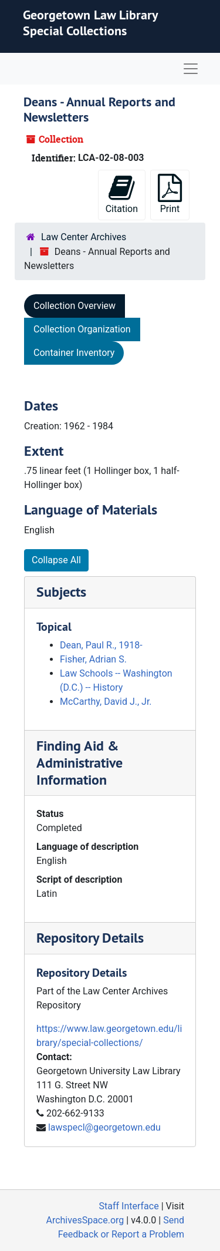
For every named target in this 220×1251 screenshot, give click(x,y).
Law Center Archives (83, 237)
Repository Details (90, 938)
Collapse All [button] (56, 560)
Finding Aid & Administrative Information (79, 763)
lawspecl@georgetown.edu (104, 1127)
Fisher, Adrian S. (93, 659)
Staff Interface (129, 1206)
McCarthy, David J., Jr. (106, 701)
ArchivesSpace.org (85, 1220)
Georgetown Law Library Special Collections (90, 22)
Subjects (61, 592)
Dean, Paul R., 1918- (101, 645)
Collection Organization (82, 329)
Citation (122, 194)
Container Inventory (73, 352)
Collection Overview (74, 305)
